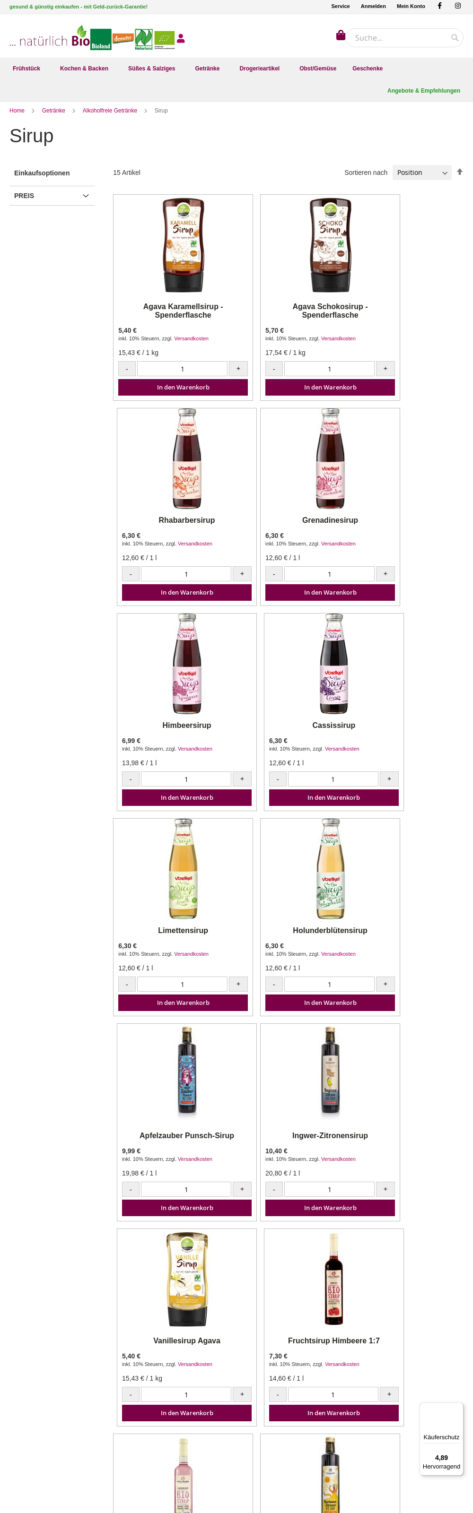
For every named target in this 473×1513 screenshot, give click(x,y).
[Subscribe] (440, 1374)
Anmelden (373, 6)
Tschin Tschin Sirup (407, 1143)
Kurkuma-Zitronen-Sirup (288, 1143)
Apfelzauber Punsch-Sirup (407, 732)
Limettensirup (169, 732)
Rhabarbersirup (407, 318)
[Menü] (458, 1408)
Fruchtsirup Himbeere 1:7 (408, 938)
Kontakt (137, 1358)
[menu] (236, 69)
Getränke (54, 117)
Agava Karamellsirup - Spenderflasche (169, 318)
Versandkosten (191, 345)
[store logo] (49, 35)
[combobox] (404, 37)
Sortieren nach (365, 179)
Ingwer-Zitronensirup (169, 938)
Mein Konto (411, 6)
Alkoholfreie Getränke (111, 117)
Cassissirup (407, 527)
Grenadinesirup (169, 527)
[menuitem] (28, 69)
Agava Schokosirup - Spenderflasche (288, 318)
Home (17, 117)
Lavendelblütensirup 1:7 (169, 1143)
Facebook (22, 1358)
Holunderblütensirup (288, 732)
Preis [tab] (24, 203)
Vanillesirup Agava (288, 938)
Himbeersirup (288, 527)
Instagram (23, 1369)
